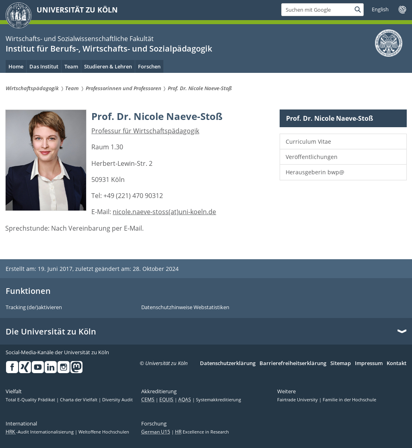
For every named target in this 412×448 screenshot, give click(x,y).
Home (15, 66)
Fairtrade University (298, 400)
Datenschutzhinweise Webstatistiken (185, 307)
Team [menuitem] (71, 66)
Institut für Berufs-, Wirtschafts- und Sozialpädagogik (109, 48)
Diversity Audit (117, 400)
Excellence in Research (202, 432)
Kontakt (396, 363)
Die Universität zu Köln (51, 332)
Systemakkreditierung (218, 400)
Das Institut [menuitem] (43, 66)
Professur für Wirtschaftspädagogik (145, 130)
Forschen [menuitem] (149, 66)
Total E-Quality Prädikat (31, 400)
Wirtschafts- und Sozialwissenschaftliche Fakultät (80, 38)
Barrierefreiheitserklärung (293, 363)
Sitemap (340, 363)
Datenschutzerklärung (227, 363)
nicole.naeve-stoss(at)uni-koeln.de (164, 211)
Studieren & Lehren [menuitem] (108, 66)
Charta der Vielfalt (79, 400)
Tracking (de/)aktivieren (34, 307)
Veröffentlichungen (312, 157)
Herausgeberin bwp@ (315, 172)
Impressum (369, 363)
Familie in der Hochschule (349, 400)
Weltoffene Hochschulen (103, 432)
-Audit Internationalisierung (40, 432)
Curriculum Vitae (308, 141)
